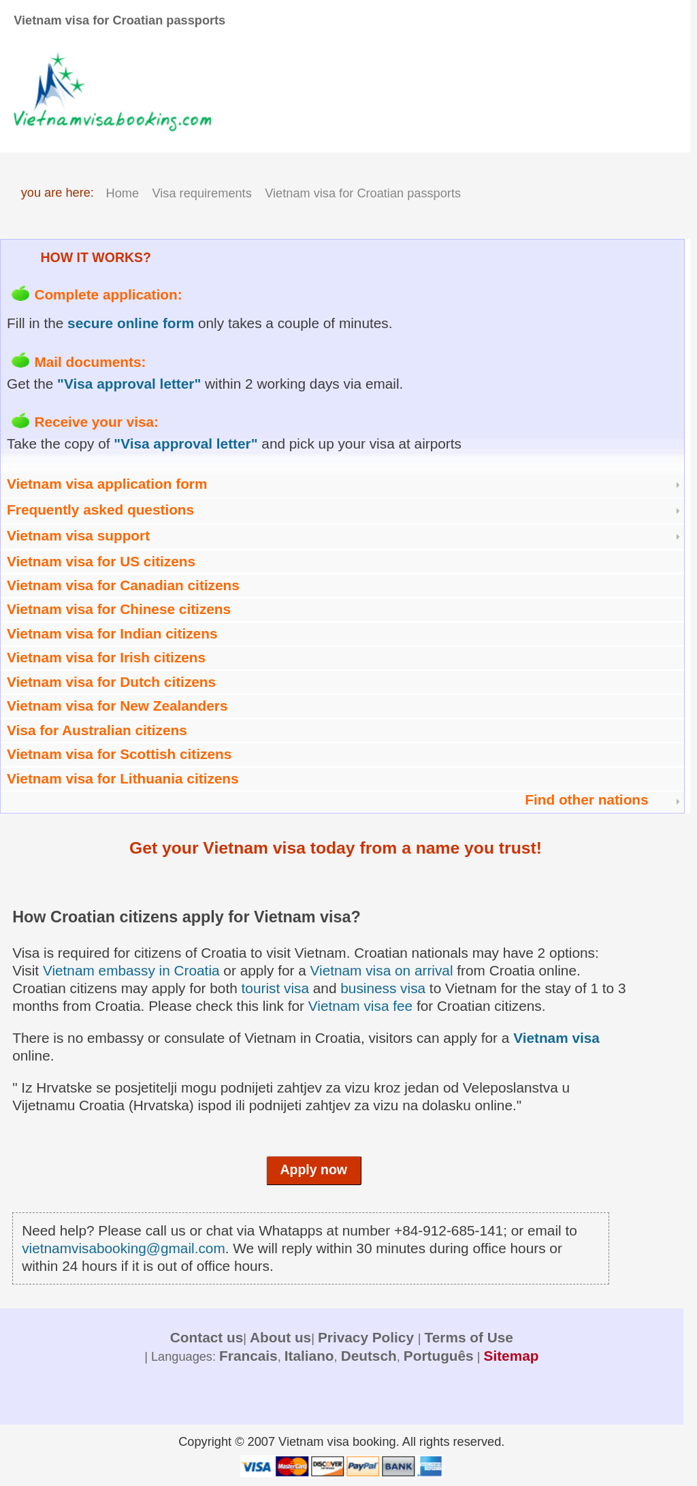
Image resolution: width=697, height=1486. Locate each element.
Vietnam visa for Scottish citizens (119, 754)
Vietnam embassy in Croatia (131, 970)
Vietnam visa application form (107, 483)
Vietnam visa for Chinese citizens (119, 609)
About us (280, 1337)
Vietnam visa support (78, 535)
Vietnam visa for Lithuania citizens (123, 778)
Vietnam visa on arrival (381, 970)
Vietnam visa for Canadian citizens (123, 585)
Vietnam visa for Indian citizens (112, 633)
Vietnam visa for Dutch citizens (111, 682)
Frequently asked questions (100, 509)
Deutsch (369, 1355)
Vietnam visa (556, 1038)
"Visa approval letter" (129, 383)
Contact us (206, 1337)
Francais (248, 1355)
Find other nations (586, 799)
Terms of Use (469, 1337)
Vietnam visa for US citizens (101, 561)
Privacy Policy (368, 1337)
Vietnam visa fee (360, 1006)
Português (439, 1355)
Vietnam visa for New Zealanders (117, 705)
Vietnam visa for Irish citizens (106, 657)
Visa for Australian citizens (97, 730)
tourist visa (275, 988)
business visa (382, 988)
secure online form (130, 323)
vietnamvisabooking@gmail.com (123, 1248)
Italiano (309, 1355)
